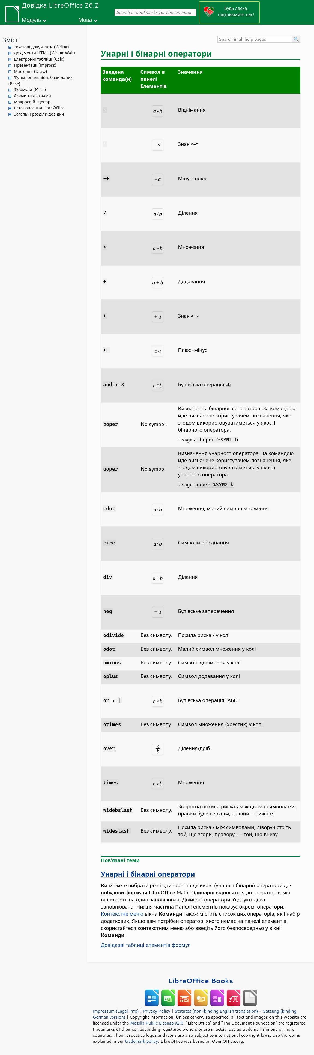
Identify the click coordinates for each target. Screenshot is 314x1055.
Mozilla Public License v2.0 (157, 1023)
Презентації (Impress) (35, 65)
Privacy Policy (156, 1011)
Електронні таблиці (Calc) (39, 59)
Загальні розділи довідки (39, 114)
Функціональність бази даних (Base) (40, 81)
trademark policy (141, 1041)
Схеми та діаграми (32, 95)
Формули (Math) (30, 89)
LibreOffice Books (200, 980)
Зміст (10, 40)
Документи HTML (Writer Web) (44, 53)
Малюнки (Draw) (30, 71)
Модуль (31, 19)
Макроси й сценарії (33, 102)
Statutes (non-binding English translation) (216, 1011)
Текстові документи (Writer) (41, 47)
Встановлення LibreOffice (39, 108)
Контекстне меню (122, 913)
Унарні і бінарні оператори (148, 874)
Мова (85, 19)
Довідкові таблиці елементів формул (145, 944)
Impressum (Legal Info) (116, 1011)
